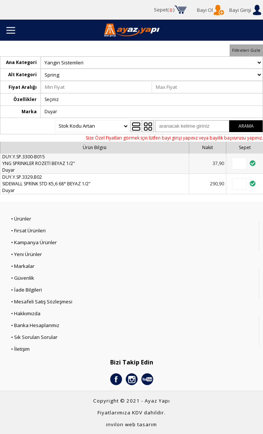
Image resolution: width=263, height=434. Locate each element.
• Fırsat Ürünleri (28, 230)
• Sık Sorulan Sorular (34, 337)
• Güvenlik (22, 278)
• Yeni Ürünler (26, 254)
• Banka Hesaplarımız (35, 325)
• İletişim (20, 349)
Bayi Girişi (240, 10)
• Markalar (22, 266)
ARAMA (246, 126)
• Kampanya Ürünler (34, 242)
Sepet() (164, 10)
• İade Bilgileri (26, 289)
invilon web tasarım (131, 424)
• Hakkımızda (25, 313)
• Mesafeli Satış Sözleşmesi (41, 301)
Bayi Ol (205, 10)
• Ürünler (21, 218)
